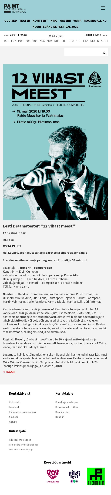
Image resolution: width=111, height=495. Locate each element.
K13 (92, 41)
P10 (70, 41)
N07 (49, 41)
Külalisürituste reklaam (67, 407)
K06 (42, 41)
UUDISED (10, 21)
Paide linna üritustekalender (23, 444)
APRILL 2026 (15, 35)
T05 (34, 41)
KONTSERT (40, 21)
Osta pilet (12, 246)
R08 (56, 41)
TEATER (24, 21)
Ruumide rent (62, 412)
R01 (6, 41)
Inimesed (14, 407)
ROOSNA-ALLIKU (95, 21)
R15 (107, 41)
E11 (78, 41)
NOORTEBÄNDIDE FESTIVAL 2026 (55, 27)
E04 (27, 41)
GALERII (65, 21)
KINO (54, 21)
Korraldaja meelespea (67, 402)
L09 (63, 41)
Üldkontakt (15, 402)
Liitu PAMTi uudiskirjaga (21, 449)
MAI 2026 (56, 36)
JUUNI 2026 (96, 35)
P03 (20, 41)
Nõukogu (13, 416)
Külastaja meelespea (20, 439)
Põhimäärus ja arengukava (22, 412)
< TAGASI (9, 372)
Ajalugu (13, 421)
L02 (13, 41)
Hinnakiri (59, 416)
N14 (99, 41)
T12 (85, 41)
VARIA (77, 21)
